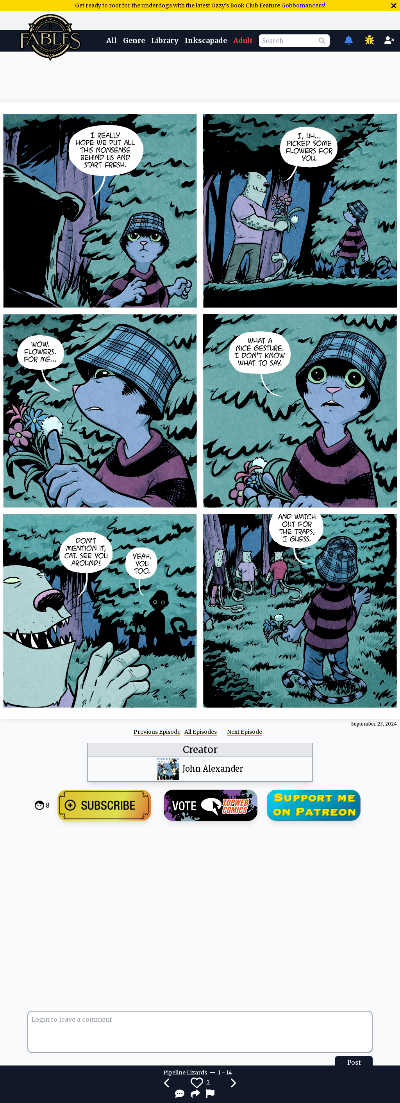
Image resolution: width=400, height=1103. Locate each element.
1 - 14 (225, 1072)
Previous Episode (157, 731)
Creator (200, 750)
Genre (134, 40)
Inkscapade (206, 40)
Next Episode (244, 731)
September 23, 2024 (374, 724)
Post (354, 1062)
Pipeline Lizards (185, 1072)
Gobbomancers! (303, 5)
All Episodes (200, 731)
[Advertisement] (200, 75)
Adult (243, 40)
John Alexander (212, 769)
